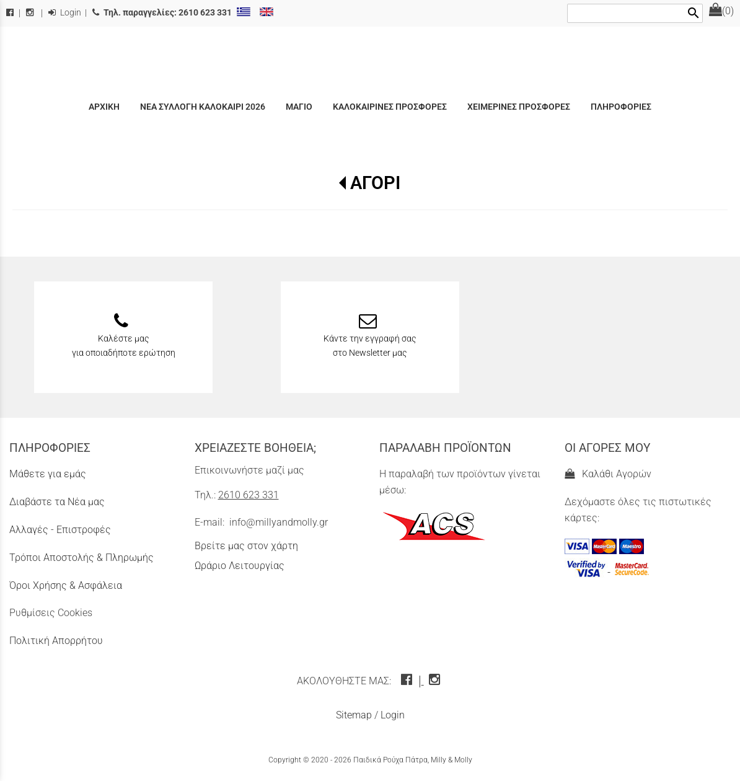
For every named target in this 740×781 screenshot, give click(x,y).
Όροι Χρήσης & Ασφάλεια (65, 585)
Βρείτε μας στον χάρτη (246, 546)
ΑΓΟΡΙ (375, 182)
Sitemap (354, 715)
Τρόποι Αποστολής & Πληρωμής (81, 557)
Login (64, 12)
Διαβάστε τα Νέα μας (57, 502)
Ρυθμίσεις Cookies (50, 613)
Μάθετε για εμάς (47, 474)
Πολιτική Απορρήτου (56, 640)
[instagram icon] (436, 681)
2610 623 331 (248, 495)
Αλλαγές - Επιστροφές (60, 530)
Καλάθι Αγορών (608, 474)
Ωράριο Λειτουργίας (239, 565)
